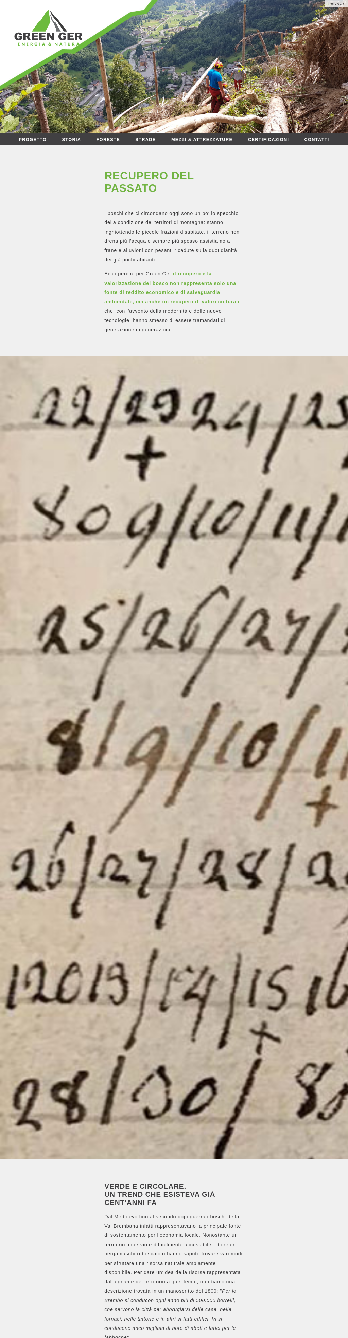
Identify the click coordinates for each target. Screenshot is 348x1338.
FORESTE (108, 139)
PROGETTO (33, 139)
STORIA (71, 139)
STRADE (145, 139)
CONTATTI (316, 139)
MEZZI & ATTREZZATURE (202, 139)
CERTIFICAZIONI (268, 139)
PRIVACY (336, 3)
